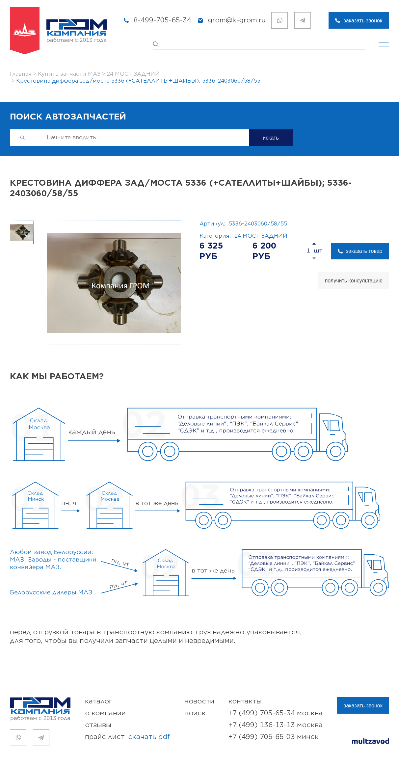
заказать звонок (362, 20)
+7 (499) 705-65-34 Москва (275, 713)
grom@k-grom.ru (237, 20)
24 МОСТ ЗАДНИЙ (260, 236)
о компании (105, 713)
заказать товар (364, 251)
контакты (245, 701)
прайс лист (127, 737)
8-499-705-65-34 (162, 20)
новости (199, 701)
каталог (98, 701)
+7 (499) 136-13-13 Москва (275, 725)
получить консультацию (354, 280)
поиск (195, 713)
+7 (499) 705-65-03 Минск (273, 737)
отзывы (98, 725)
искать (271, 138)
